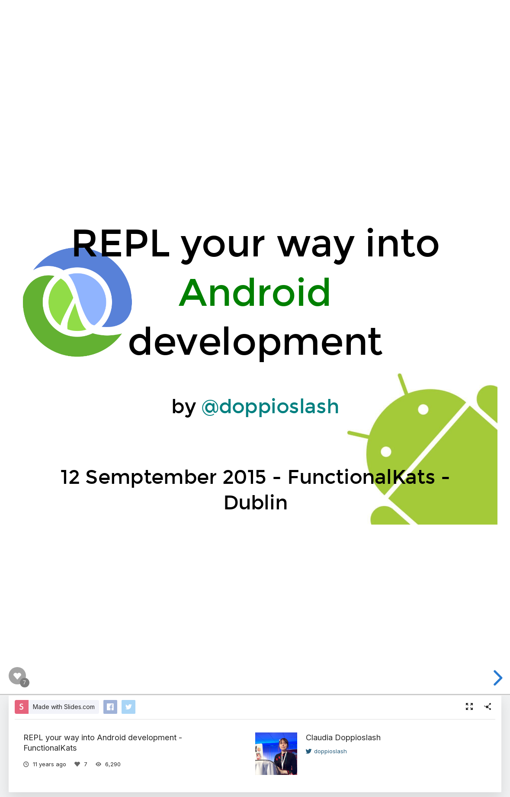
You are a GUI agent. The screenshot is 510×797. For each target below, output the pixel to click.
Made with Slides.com (64, 706)
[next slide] (496, 678)
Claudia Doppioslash (343, 737)
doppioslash (326, 751)
